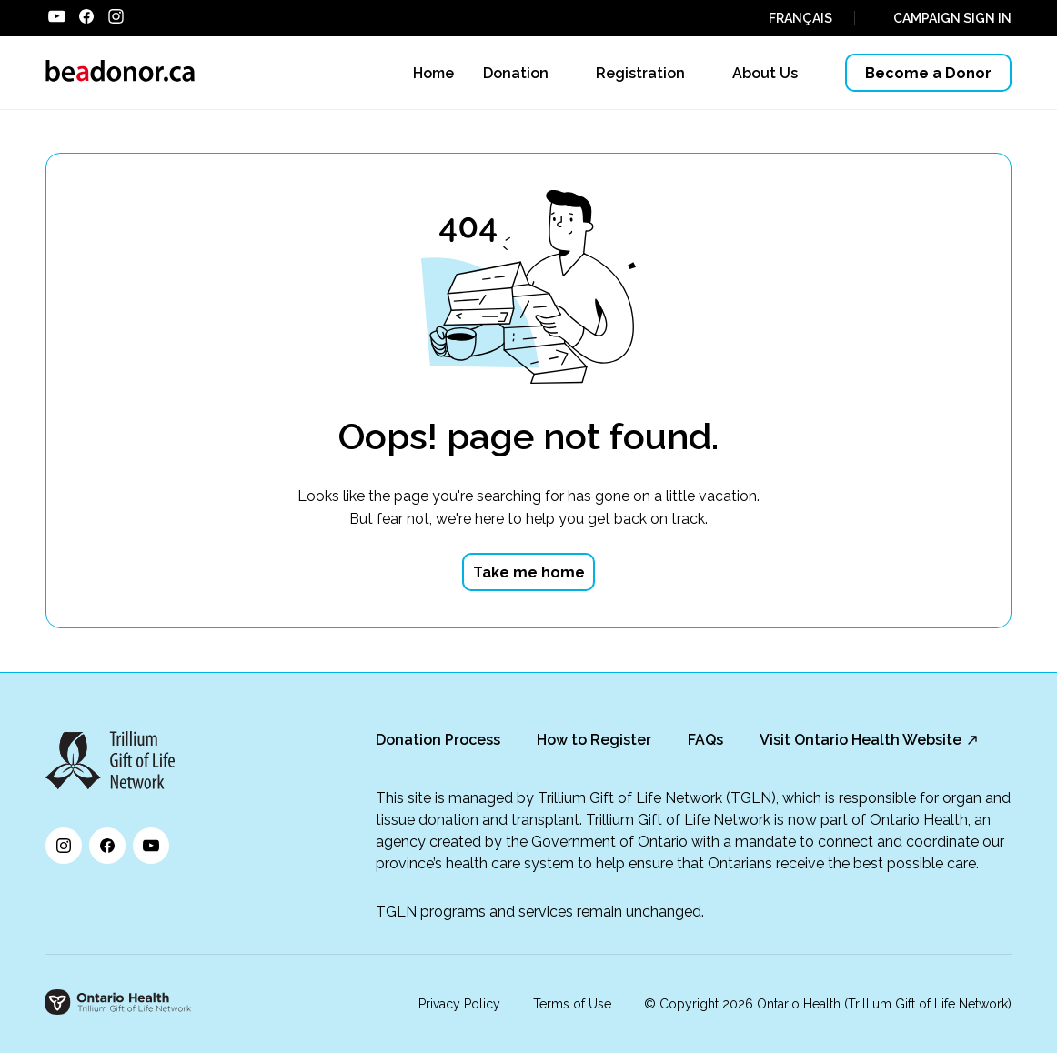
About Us (765, 73)
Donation (516, 73)
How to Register (594, 739)
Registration (640, 73)
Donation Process (438, 739)
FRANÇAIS (800, 18)
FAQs (705, 739)
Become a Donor (928, 73)
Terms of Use (572, 1004)
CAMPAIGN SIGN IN (952, 18)
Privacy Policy (459, 1004)
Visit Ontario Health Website (860, 739)
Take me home (529, 572)
